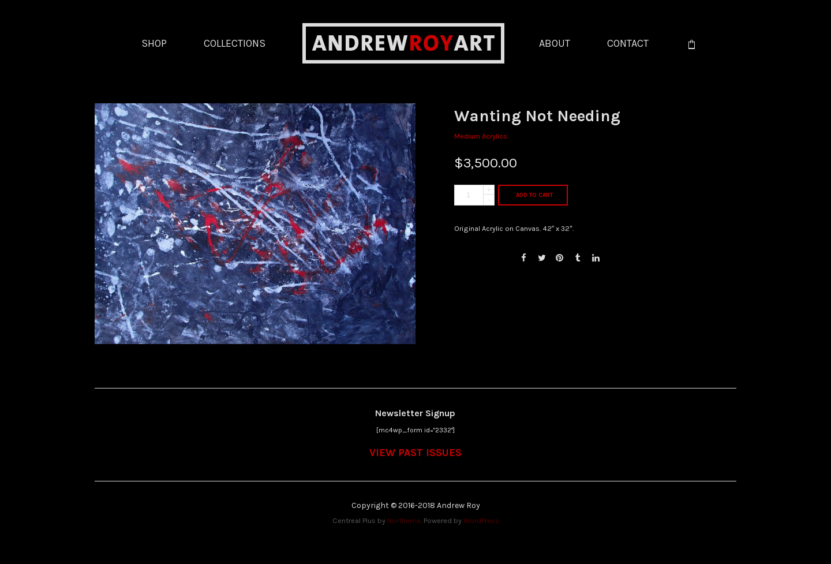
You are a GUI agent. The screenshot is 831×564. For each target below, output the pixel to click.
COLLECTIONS (234, 43)
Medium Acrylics (480, 136)
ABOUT (554, 43)
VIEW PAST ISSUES (415, 452)
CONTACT (628, 43)
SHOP (154, 43)
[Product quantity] (474, 195)
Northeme (404, 520)
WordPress (481, 520)
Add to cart (534, 195)
